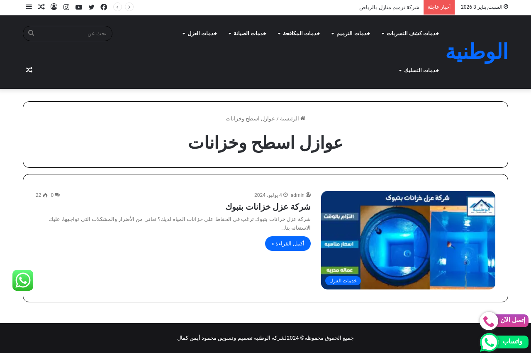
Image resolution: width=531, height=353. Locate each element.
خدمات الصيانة (250, 33)
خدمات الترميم (353, 33)
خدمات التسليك (421, 70)
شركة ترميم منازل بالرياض (389, 7)
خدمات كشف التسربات (413, 33)
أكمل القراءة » (287, 243)
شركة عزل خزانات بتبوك (268, 207)
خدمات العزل (202, 33)
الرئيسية (292, 118)
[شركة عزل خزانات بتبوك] (408, 240)
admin (297, 195)
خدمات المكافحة (301, 33)
